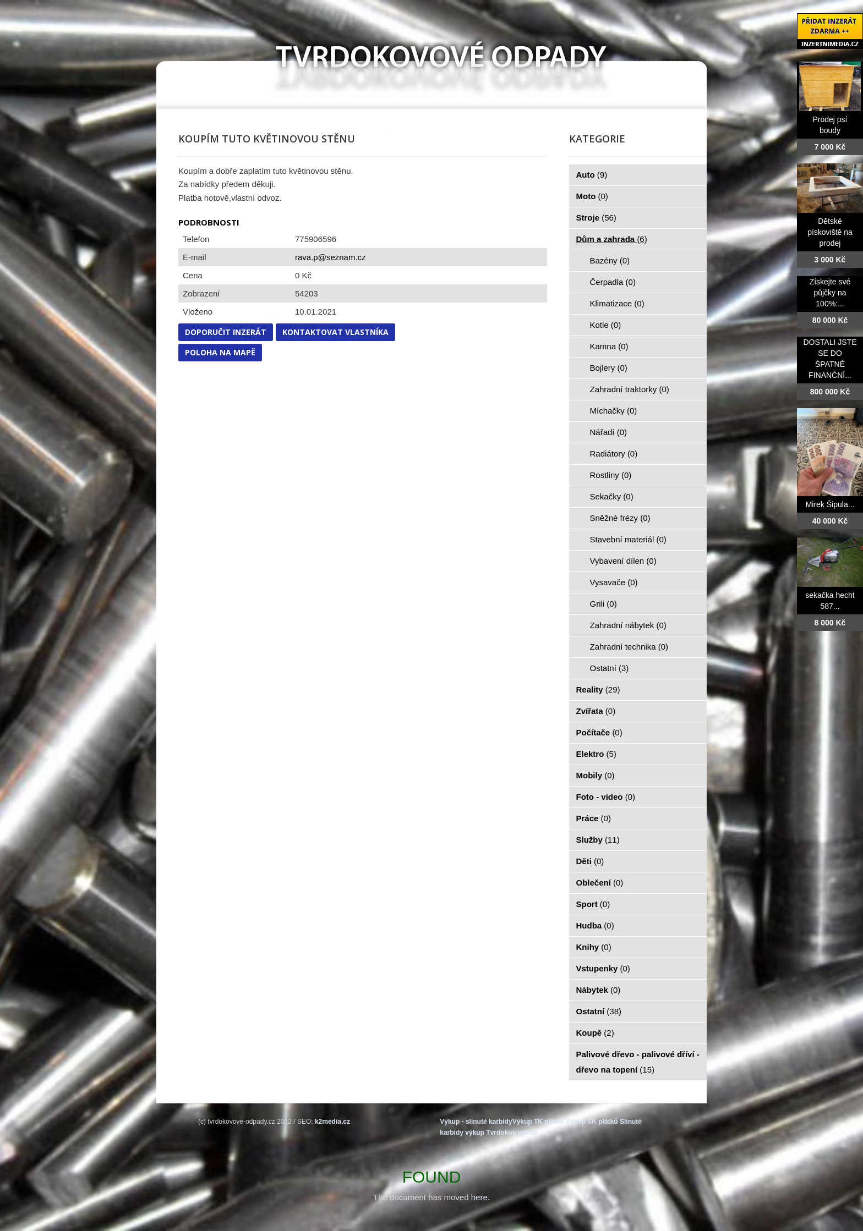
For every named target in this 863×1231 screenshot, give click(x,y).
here (479, 1197)
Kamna (609, 346)
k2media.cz (332, 1121)
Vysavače (614, 582)
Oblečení (600, 882)
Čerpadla (613, 282)
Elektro (596, 754)
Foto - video (606, 796)
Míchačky (613, 410)
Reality (598, 689)
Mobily (595, 775)
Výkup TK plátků (538, 1121)
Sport (593, 904)
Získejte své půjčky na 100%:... (830, 292)
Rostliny (611, 475)
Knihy (593, 947)
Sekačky (611, 496)
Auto (592, 174)
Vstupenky (603, 968)
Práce (593, 818)
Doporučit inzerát (225, 332)
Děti (590, 861)
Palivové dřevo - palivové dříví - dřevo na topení (638, 1061)
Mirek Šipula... (830, 504)
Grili (603, 603)
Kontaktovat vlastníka (335, 332)
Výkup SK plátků (592, 1121)
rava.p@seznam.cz (330, 257)
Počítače (599, 732)
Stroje (596, 217)
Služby (598, 839)
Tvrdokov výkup (511, 1132)
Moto (592, 196)
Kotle (605, 324)
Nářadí (608, 432)
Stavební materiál (628, 539)
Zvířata (596, 711)
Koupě (595, 1032)
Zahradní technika (629, 646)
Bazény (610, 260)
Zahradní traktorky (629, 389)
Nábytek (598, 989)
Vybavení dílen (623, 560)
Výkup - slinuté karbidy (476, 1121)
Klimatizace (617, 303)
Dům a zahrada (611, 239)
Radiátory (614, 453)
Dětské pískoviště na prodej (830, 232)
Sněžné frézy (620, 518)
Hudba (595, 925)
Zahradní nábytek (628, 625)
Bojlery (608, 367)
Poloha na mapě (220, 352)
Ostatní (609, 668)
